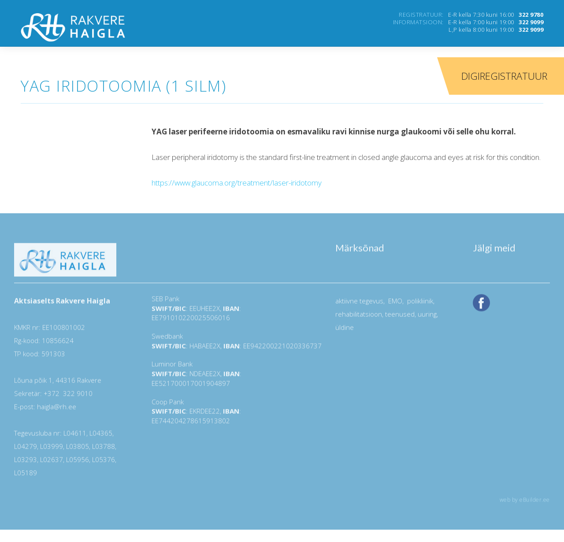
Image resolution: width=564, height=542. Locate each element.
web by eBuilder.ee (525, 503)
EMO (394, 304)
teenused (399, 317)
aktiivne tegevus (359, 304)
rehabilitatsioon (358, 317)
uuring (427, 317)
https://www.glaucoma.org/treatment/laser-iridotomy (237, 183)
